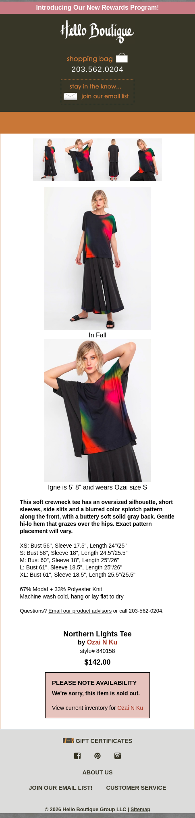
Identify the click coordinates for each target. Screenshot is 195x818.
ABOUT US (97, 772)
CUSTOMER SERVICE (136, 788)
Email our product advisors (80, 611)
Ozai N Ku (102, 642)
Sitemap (140, 809)
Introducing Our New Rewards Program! (97, 7)
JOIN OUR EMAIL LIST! (60, 788)
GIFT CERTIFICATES (97, 741)
